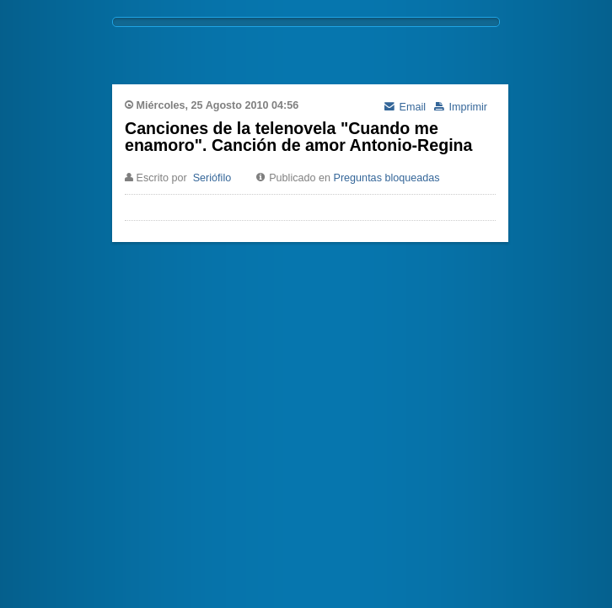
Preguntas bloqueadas (387, 178)
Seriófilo (212, 178)
